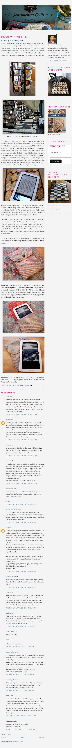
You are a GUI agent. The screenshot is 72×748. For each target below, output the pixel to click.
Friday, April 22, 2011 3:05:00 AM (20, 674)
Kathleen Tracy (15, 385)
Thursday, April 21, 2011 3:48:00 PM (21, 571)
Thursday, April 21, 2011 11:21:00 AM (22, 456)
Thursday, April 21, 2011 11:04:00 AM (22, 414)
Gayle (7, 396)
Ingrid (7, 613)
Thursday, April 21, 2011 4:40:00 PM (21, 587)
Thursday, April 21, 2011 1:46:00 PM (21, 522)
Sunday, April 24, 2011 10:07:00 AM (20, 729)
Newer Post (4, 737)
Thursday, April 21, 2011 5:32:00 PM (21, 608)
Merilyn (8, 592)
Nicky (7, 445)
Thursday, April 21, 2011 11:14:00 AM (22, 440)
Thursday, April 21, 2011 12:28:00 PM (21, 483)
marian (8, 461)
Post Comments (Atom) (16, 742)
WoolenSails (9, 488)
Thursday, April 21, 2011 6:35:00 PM (21, 626)
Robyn (8, 419)
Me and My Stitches (12, 509)
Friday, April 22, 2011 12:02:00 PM (20, 690)
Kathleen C (9, 527)
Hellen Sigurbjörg (11, 680)
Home (23, 737)
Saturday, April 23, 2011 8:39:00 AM (21, 716)
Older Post (41, 737)
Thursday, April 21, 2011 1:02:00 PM (21, 504)
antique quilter (10, 652)
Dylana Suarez (10, 631)
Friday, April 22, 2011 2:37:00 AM (20, 647)
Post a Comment (6, 734)
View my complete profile (57, 60)
